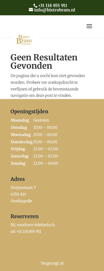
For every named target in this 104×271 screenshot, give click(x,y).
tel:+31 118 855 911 (26, 231)
